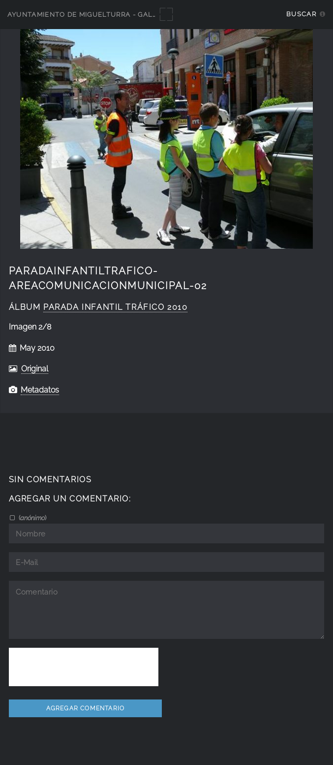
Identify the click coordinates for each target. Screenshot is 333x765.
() (31, 518)
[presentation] (83, 667)
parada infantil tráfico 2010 (115, 307)
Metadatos (40, 390)
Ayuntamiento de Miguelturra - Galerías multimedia (114, 14)
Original (34, 368)
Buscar (301, 14)
